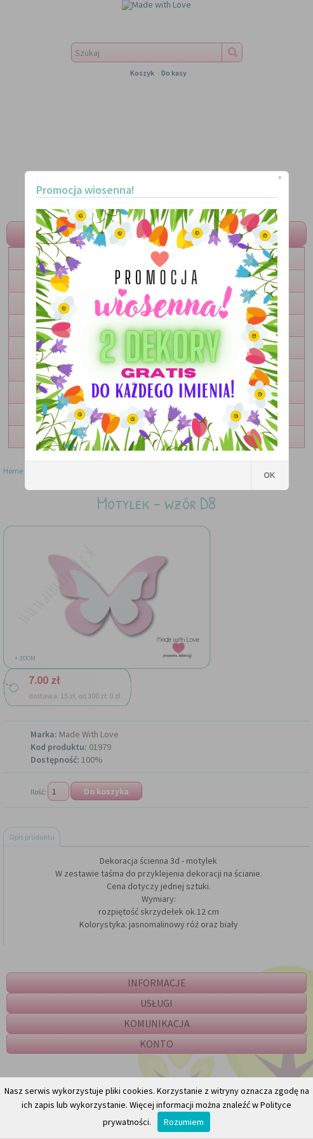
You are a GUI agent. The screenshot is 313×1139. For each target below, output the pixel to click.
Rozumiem (184, 1122)
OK (270, 475)
